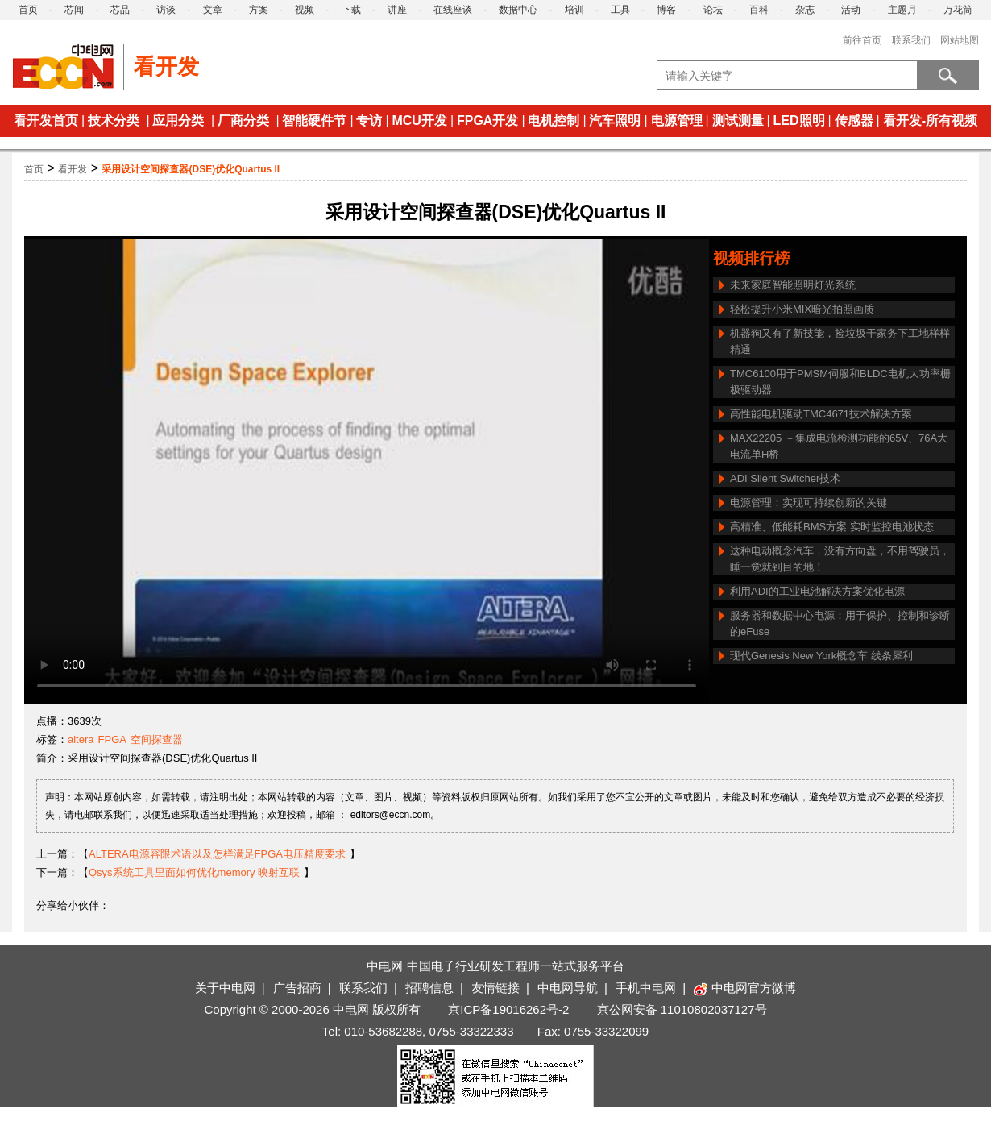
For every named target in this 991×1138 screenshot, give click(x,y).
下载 (351, 9)
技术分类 (113, 120)
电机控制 (553, 120)
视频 (304, 9)
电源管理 (677, 120)
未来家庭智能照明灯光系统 (793, 285)
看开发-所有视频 (930, 120)
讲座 (397, 9)
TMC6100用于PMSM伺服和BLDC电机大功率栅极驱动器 (840, 382)
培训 (574, 9)
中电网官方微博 (745, 988)
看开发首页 (46, 120)
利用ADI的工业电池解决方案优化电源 (817, 591)
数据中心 (518, 9)
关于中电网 (225, 988)
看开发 (72, 169)
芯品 (120, 9)
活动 (850, 9)
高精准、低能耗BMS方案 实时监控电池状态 (832, 527)
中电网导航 (567, 988)
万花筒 (957, 9)
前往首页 (862, 40)
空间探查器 (157, 739)
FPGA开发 (487, 120)
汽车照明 (615, 120)
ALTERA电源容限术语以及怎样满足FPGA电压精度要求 (217, 854)
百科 (759, 9)
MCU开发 (419, 120)
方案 (258, 9)
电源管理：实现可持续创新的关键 (808, 502)
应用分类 (178, 120)
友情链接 (495, 988)
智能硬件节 (314, 120)
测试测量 (738, 120)
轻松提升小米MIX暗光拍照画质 (802, 309)
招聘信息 (429, 988)
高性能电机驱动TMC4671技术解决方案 (821, 414)
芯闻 (74, 9)
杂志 (805, 9)
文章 (212, 9)
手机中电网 (646, 988)
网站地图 (959, 40)
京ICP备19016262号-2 (508, 1009)
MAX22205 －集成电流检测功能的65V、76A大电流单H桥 (838, 446)
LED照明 (799, 120)
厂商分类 (243, 120)
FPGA (112, 739)
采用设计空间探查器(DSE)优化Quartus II (191, 169)
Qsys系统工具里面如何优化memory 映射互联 (194, 872)
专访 (369, 120)
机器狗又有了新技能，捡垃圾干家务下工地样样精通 (840, 341)
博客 (666, 9)
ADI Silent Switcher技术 (785, 478)
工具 (620, 9)
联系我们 (911, 40)
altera (81, 739)
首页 (28, 9)
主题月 (902, 9)
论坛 (713, 9)
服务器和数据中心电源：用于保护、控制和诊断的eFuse (840, 623)
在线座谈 (452, 9)
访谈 (166, 9)
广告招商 (297, 988)
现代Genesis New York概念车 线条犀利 (821, 656)
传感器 (854, 120)
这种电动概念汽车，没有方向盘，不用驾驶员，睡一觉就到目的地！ (840, 559)
